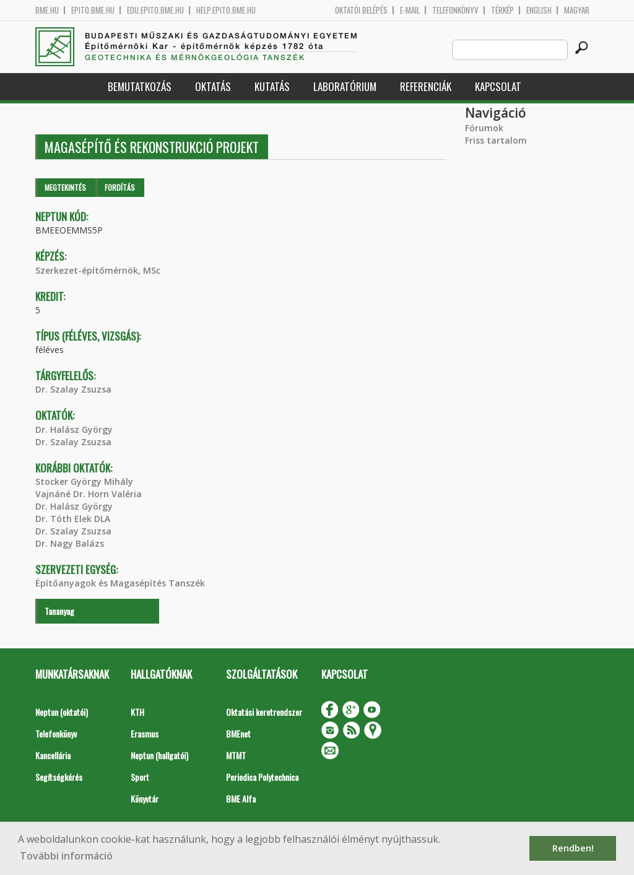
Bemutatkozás (140, 86)
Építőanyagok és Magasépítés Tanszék (120, 583)
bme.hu (47, 10)
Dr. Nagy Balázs (69, 543)
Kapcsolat (498, 86)
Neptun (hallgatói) (159, 755)
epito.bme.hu (93, 10)
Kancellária (53, 755)
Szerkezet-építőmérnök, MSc (97, 270)
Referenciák (425, 86)
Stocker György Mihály (84, 481)
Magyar (576, 10)
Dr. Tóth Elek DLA (72, 519)
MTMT (236, 755)
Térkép (502, 10)
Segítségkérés (58, 776)
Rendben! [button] (573, 848)
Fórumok (484, 128)
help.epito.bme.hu (226, 10)
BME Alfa (241, 798)
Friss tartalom (496, 140)
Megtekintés (65, 187)
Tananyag (59, 610)
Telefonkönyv (455, 10)
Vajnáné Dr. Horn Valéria (88, 494)
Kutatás (272, 86)
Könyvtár (144, 798)
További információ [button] (66, 856)
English (539, 10)
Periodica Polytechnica (262, 776)
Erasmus (144, 733)
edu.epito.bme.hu (155, 10)
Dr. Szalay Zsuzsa (73, 389)
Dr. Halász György (74, 429)
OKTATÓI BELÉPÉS (361, 10)
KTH (137, 711)
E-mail (410, 10)
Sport (140, 776)
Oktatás (213, 86)
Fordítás (120, 187)
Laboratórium (344, 86)
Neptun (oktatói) (61, 711)
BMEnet (238, 733)
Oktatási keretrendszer (264, 711)
